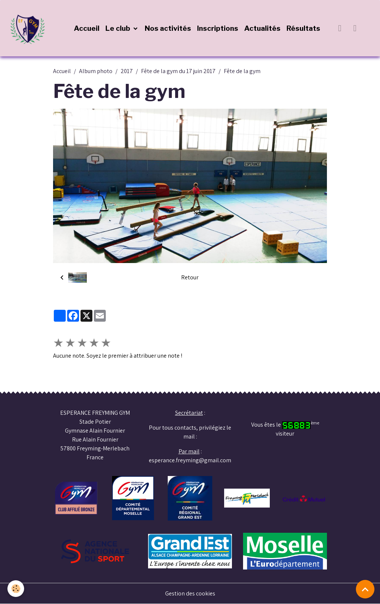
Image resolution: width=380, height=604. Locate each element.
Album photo (95, 71)
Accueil (86, 28)
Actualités (262, 28)
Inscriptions (217, 28)
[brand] (29, 28)
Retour (190, 277)
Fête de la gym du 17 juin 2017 (178, 71)
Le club (118, 28)
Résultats (303, 28)
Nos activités (168, 28)
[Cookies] (15, 588)
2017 (127, 71)
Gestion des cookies (190, 593)
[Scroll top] (365, 589)
